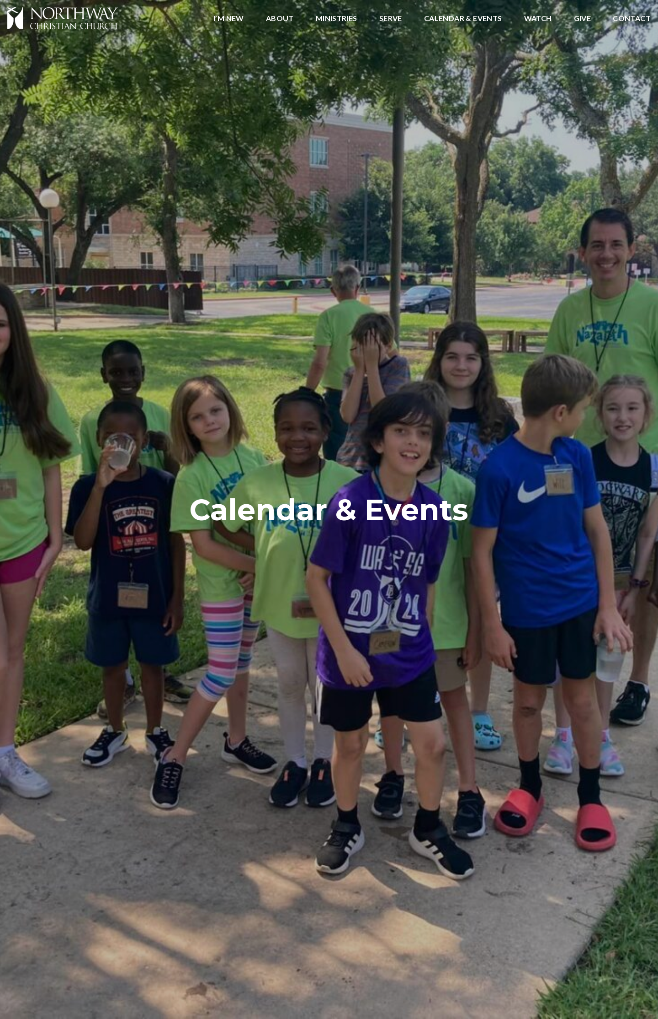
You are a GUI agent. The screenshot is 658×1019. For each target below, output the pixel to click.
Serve (390, 18)
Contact (632, 18)
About (280, 18)
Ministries (336, 18)
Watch (538, 18)
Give (582, 18)
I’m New (228, 18)
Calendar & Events (463, 18)
